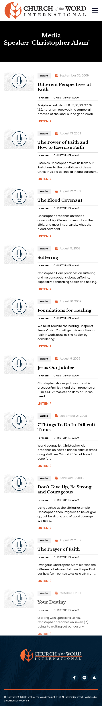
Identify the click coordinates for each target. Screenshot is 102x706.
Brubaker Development (16, 700)
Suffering (48, 257)
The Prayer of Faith (59, 549)
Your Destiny (52, 602)
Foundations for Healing (64, 310)
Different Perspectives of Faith (64, 87)
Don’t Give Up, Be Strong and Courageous (64, 490)
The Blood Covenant (60, 200)
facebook (74, 677)
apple (94, 677)
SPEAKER (44, 98)
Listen (43, 121)
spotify (84, 677)
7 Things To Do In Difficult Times (66, 427)
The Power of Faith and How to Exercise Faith (63, 145)
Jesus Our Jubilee (56, 367)
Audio (44, 75)
